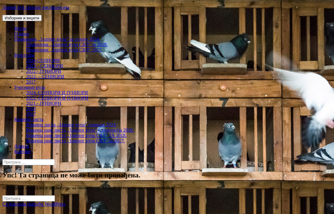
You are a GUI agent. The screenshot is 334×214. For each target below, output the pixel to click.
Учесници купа (29, 87)
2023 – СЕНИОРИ (44, 65)
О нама (21, 33)
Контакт (22, 151)
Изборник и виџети (22, 18)
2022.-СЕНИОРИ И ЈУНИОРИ (57, 97)
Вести (20, 28)
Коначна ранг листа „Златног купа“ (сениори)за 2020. (80, 130)
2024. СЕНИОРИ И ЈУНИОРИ (57, 92)
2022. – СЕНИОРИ (45, 76)
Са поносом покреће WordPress (33, 204)
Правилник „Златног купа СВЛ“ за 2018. (67, 44)
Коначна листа (29, 119)
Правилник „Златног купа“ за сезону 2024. (57, 39)
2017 (31, 81)
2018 (31, 108)
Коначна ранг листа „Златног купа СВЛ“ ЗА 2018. (76, 135)
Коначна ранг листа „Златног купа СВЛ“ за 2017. (75, 140)
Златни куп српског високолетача (35, 7)
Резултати (24, 55)
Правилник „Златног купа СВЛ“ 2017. (64, 49)
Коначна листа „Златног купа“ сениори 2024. (71, 124)
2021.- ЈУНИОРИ (43, 103)
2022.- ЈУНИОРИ (43, 71)
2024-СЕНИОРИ (43, 60)
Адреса (21, 146)
